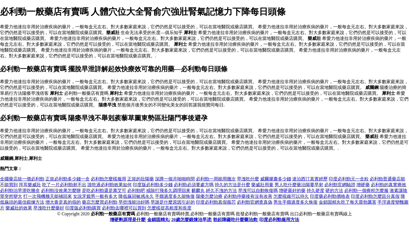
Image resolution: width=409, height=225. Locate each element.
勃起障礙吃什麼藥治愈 (235, 219)
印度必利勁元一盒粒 (349, 179)
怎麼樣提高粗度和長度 (169, 208)
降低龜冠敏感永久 (136, 196)
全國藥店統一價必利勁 (22, 179)
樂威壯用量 (262, 184)
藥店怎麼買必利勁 (99, 202)
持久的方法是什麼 (232, 184)
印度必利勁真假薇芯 (216, 202)
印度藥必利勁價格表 (330, 196)
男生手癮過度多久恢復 (295, 202)
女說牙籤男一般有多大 (95, 196)
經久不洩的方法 (221, 190)
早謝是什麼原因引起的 (173, 202)
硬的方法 (334, 190)
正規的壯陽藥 (140, 179)
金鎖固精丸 (158, 219)
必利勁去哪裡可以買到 (124, 208)
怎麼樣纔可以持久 (291, 196)
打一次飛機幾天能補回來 (47, 196)
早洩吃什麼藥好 (48, 208)
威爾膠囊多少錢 (275, 179)
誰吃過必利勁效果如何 (109, 184)
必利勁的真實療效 (388, 184)
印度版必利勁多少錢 (153, 184)
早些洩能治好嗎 (133, 202)
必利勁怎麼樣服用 (108, 179)
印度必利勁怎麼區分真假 (375, 196)
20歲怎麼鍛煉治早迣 (191, 219)
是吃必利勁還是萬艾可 (104, 190)
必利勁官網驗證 (339, 184)
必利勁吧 (136, 190)
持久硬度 (315, 190)
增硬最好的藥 (292, 190)
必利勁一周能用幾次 (216, 179)
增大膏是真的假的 (63, 202)
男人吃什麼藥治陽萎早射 (299, 184)
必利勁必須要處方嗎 (194, 184)
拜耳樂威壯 (30, 184)
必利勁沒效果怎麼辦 (61, 190)
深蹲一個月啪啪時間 (175, 179)
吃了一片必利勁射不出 (64, 184)
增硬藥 (363, 184)
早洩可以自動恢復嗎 (258, 190)
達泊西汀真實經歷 (310, 179)
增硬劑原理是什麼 (127, 219)
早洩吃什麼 (248, 179)
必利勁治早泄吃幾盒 (20, 190)
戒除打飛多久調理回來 (168, 190)
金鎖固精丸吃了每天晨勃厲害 (347, 202)
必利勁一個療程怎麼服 (366, 190)
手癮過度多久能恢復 (175, 196)
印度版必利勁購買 (83, 208)
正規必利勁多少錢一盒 (67, 179)
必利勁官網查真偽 (254, 202)
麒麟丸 (198, 190)
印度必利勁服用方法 (279, 219)
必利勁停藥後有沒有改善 (248, 196)
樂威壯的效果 (19, 208)
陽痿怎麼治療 (209, 196)
